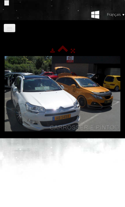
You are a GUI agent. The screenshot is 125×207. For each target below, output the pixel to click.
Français (116, 14)
